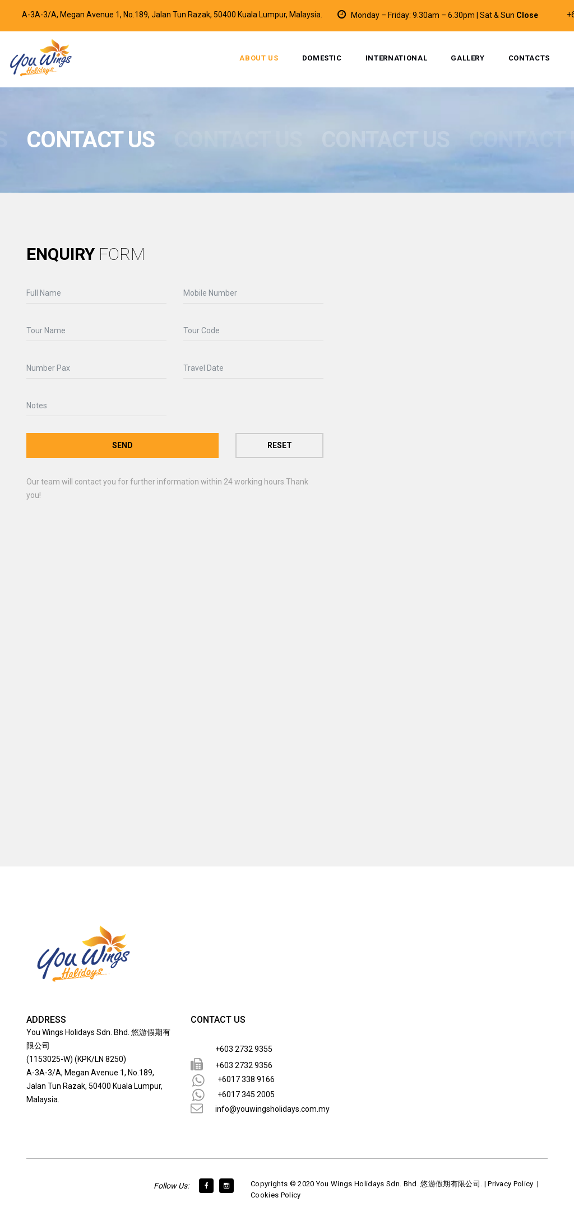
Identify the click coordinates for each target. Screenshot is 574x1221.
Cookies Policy (276, 1195)
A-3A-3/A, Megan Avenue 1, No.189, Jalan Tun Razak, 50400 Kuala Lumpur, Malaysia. (172, 14)
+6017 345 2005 (246, 1094)
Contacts (529, 58)
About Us (258, 58)
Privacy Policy (511, 1184)
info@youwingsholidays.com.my (272, 1109)
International (396, 58)
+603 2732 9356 (243, 1065)
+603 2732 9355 (243, 1049)
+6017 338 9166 (246, 1079)
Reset (279, 445)
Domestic (322, 58)
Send (122, 445)
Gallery (468, 58)
